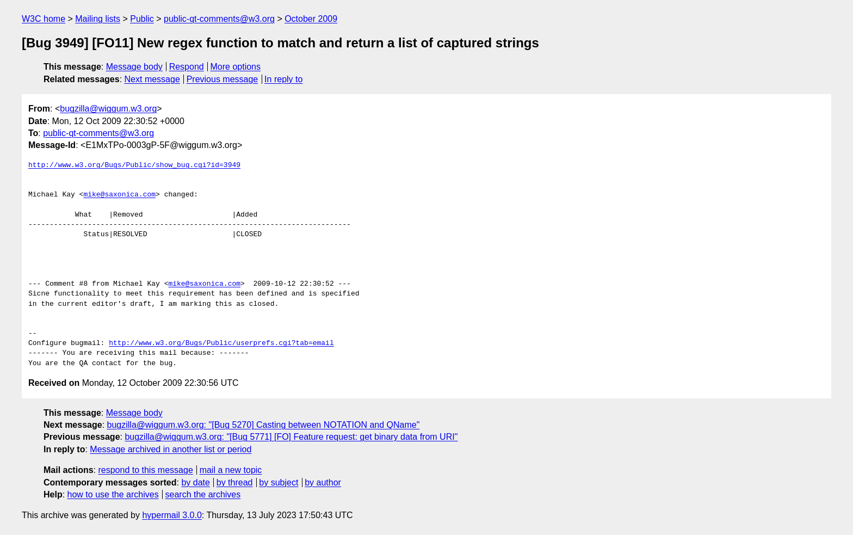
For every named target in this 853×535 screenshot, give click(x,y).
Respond (186, 66)
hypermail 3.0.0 (171, 515)
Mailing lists (97, 18)
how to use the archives (113, 494)
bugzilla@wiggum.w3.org (108, 108)
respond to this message (145, 470)
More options (236, 66)
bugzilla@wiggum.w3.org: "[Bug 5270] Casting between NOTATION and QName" (263, 424)
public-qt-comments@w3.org (219, 18)
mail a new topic (231, 470)
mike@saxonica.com (119, 195)
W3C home (43, 18)
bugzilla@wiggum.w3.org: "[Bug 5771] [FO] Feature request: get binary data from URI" (291, 436)
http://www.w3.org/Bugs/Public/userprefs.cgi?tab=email (221, 343)
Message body (134, 66)
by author (323, 482)
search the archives (203, 494)
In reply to (283, 79)
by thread (235, 482)
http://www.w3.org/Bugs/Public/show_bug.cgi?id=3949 (134, 165)
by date (195, 482)
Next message (152, 79)
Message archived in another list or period (170, 449)
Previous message (222, 79)
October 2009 (311, 18)
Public (142, 18)
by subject (278, 482)
